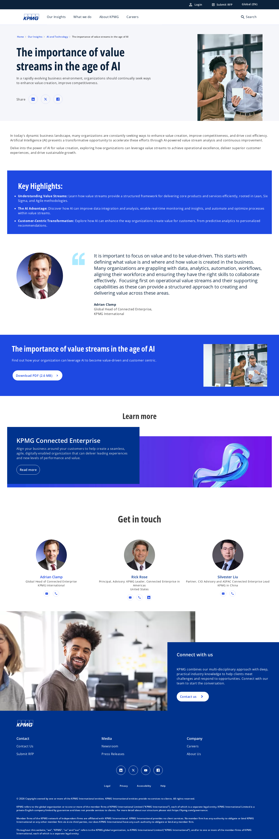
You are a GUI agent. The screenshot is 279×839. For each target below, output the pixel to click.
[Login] (195, 4)
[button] (47, 593)
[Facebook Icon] (158, 770)
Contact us (188, 696)
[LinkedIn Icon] (121, 770)
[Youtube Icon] (145, 770)
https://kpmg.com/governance (190, 810)
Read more (28, 470)
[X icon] (133, 770)
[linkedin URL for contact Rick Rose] (149, 597)
